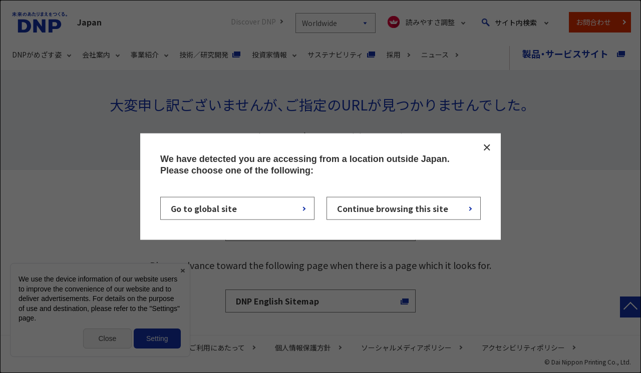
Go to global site (204, 208)
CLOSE (487, 148)
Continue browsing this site (392, 208)
